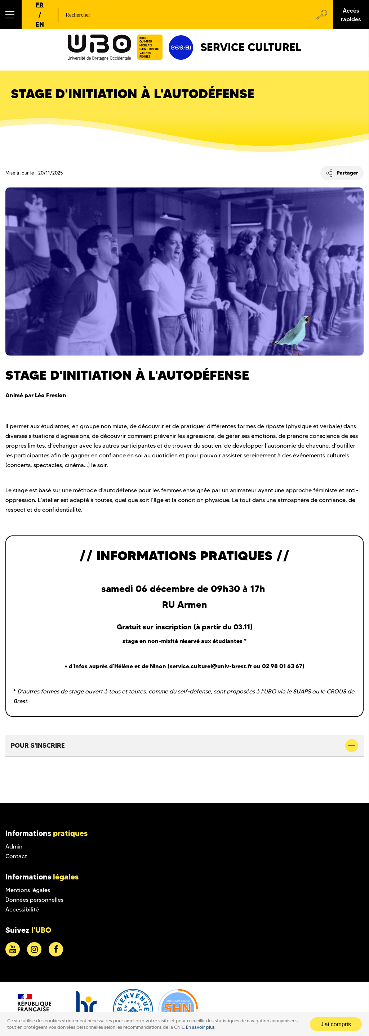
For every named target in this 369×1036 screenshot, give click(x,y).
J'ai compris (336, 1024)
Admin (13, 846)
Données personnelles (34, 899)
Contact (16, 856)
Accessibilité (22, 909)
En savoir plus (200, 1027)
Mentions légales (27, 890)
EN (40, 24)
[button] (11, 14)
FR (40, 5)
